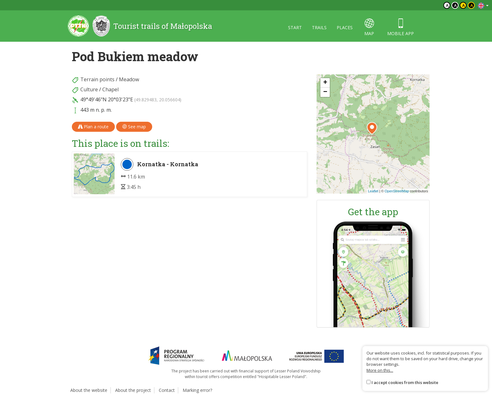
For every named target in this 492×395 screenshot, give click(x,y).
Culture (89, 89)
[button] (372, 128)
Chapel (110, 89)
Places (345, 27)
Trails (319, 27)
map (369, 27)
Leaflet (373, 191)
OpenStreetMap (397, 191)
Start (295, 27)
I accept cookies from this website (405, 382)
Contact (167, 390)
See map (134, 127)
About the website (88, 390)
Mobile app (400, 27)
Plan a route (93, 127)
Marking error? (197, 390)
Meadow (129, 79)
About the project (133, 390)
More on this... (379, 370)
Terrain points (97, 79)
